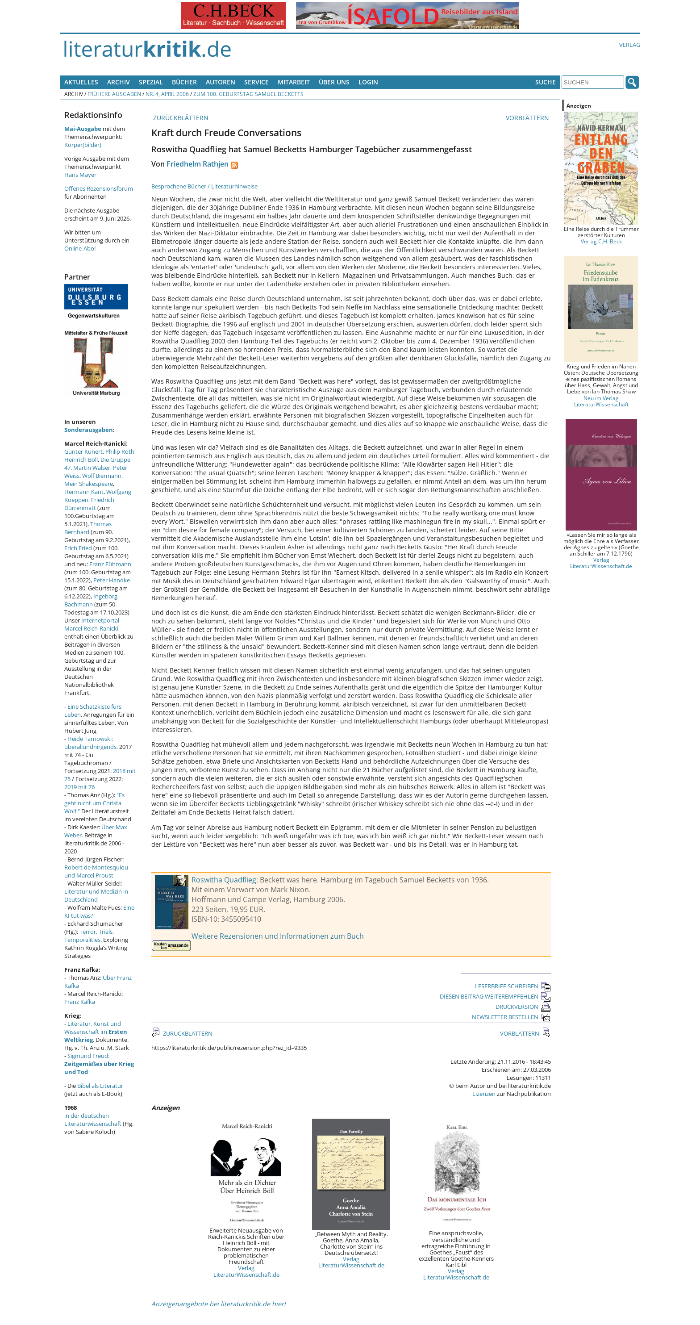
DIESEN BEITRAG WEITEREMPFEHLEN (495, 996)
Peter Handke (111, 580)
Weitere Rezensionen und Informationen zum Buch (278, 936)
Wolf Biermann (101, 476)
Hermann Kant (84, 492)
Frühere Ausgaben (114, 93)
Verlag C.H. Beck (601, 241)
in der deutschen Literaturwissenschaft (92, 1120)
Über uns (334, 82)
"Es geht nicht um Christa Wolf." (94, 803)
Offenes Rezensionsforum (98, 188)
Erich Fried (78, 548)
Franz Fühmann (110, 564)
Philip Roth (119, 451)
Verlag (629, 45)
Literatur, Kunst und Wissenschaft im (95, 1032)
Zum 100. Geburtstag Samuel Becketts (248, 93)
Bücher (184, 82)
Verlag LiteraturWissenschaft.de (246, 1271)
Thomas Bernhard (88, 528)
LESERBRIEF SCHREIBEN (513, 986)
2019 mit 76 (79, 787)
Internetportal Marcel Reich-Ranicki (91, 624)
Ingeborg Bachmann (90, 600)
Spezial (151, 82)
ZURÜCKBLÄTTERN (179, 117)
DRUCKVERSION (523, 1007)
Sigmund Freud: (99, 1064)
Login (368, 82)
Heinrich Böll (81, 460)
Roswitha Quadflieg (224, 880)
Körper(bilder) (82, 145)
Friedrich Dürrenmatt (89, 504)
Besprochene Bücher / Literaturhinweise (204, 186)
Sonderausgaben (88, 430)
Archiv (118, 82)
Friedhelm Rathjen (198, 164)
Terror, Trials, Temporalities (89, 936)
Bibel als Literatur (100, 1086)
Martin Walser (91, 468)
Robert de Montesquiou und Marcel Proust (96, 871)
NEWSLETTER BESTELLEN (511, 1017)
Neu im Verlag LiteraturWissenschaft (601, 401)
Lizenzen (484, 1094)
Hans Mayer (80, 175)
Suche (545, 82)
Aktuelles (81, 82)
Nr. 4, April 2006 (167, 93)
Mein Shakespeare (88, 484)
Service (256, 82)
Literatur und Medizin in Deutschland (96, 895)
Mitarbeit (294, 82)
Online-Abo (79, 248)
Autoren (220, 82)
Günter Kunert (83, 451)
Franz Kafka (79, 1002)
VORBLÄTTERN (528, 117)
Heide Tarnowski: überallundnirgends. (91, 743)
